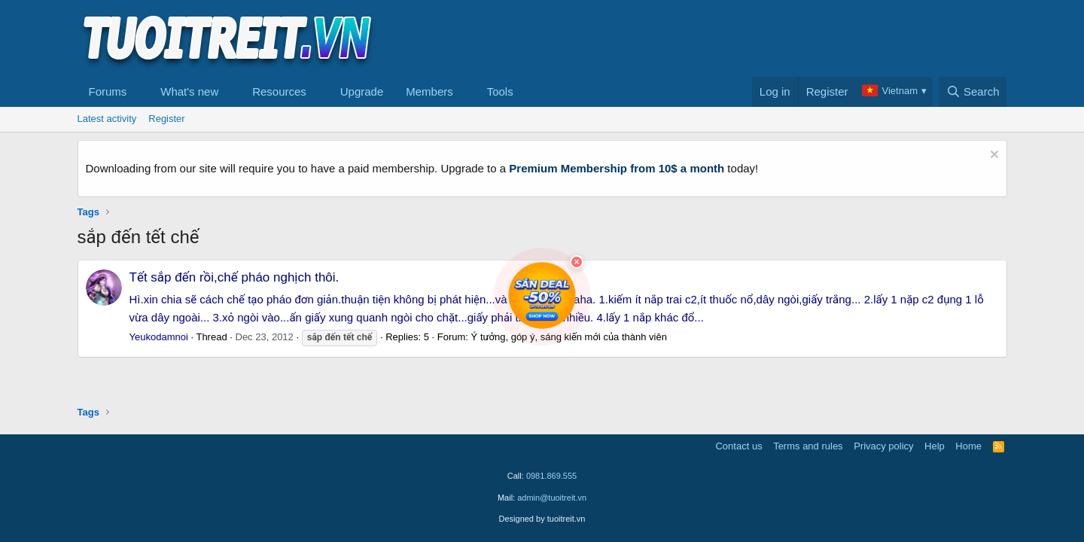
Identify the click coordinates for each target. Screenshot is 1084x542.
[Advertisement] (733, 38)
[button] (138, 92)
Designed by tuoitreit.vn (542, 518)
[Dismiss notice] (992, 156)
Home (968, 446)
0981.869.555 (551, 475)
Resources (279, 91)
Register (166, 118)
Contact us (738, 446)
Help (934, 446)
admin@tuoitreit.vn (551, 497)
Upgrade (362, 91)
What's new (189, 91)
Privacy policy (883, 446)
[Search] (973, 92)
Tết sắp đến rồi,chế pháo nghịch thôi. (234, 277)
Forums (108, 91)
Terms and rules (807, 446)
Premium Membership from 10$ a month (616, 168)
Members (429, 91)
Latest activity (107, 118)
